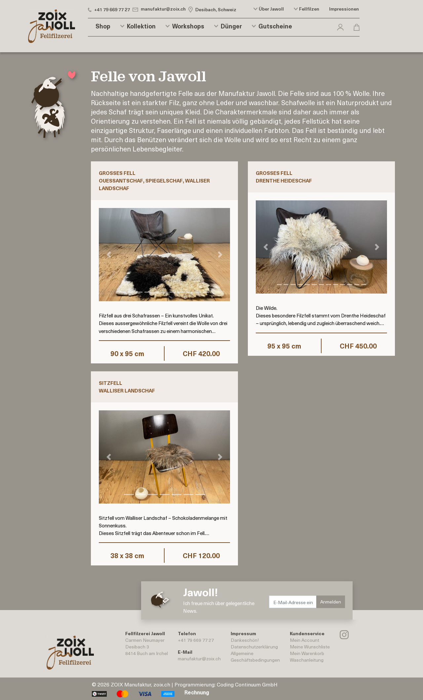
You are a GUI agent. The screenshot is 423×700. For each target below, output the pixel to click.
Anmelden (330, 601)
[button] (340, 25)
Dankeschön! (245, 640)
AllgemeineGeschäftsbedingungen (255, 656)
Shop (103, 26)
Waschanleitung (307, 659)
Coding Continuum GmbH (247, 684)
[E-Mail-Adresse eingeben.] (293, 602)
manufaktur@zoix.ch (199, 658)
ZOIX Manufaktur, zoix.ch (140, 684)
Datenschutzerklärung (254, 646)
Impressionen (344, 9)
